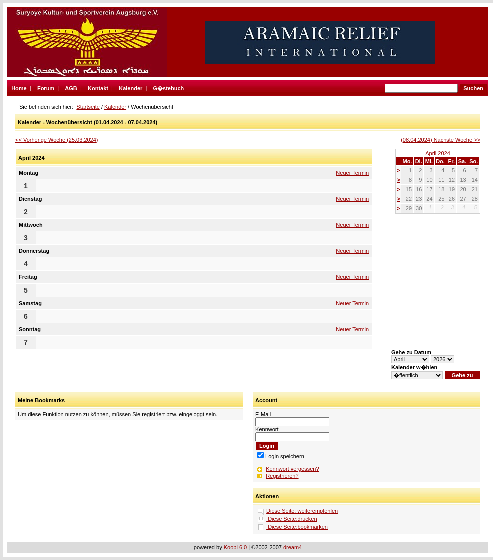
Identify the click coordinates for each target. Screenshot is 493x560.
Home (19, 88)
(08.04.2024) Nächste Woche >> (440, 140)
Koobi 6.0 (235, 547)
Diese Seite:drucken (291, 519)
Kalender (130, 88)
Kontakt (98, 88)
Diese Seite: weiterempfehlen (302, 511)
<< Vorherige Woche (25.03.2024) (56, 140)
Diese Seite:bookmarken (297, 527)
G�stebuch (168, 88)
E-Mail (263, 414)
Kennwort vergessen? (292, 469)
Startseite (87, 107)
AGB (71, 88)
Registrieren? (282, 476)
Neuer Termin (352, 173)
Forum (45, 88)
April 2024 (437, 153)
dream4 (292, 547)
